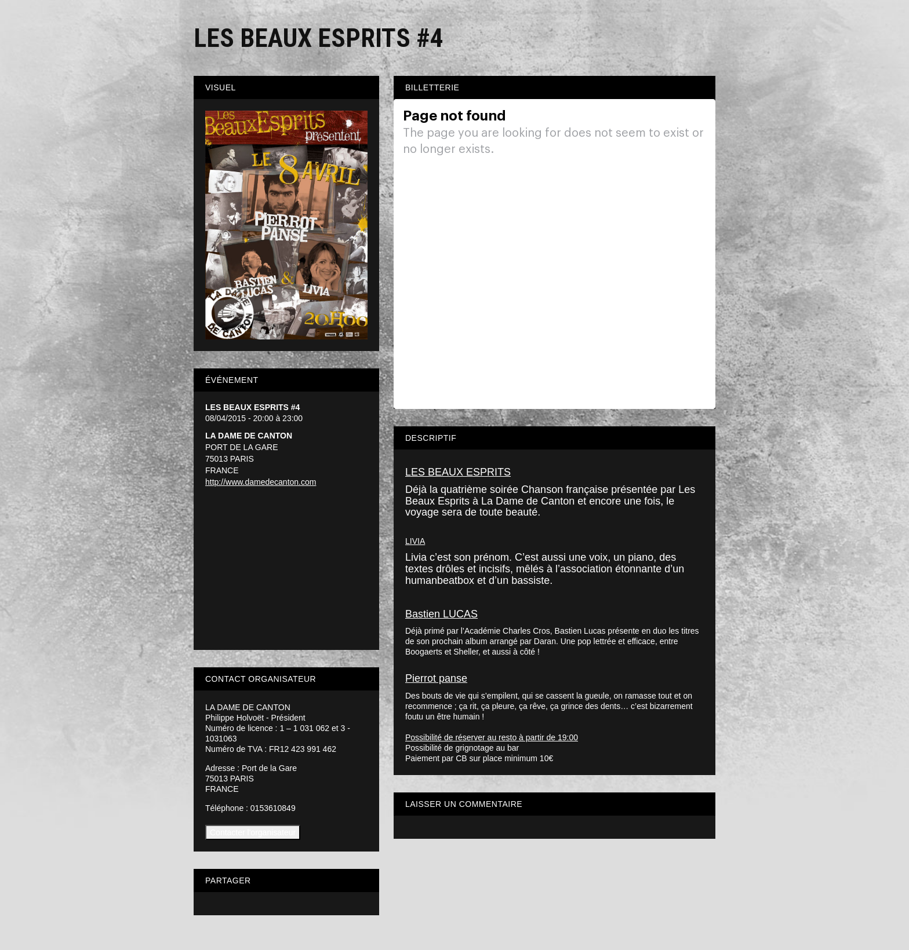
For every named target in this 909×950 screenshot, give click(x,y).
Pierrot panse (436, 678)
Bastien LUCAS (441, 614)
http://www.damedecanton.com (260, 482)
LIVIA (415, 541)
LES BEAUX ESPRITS (458, 472)
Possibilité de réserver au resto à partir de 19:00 (491, 737)
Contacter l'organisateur (253, 832)
